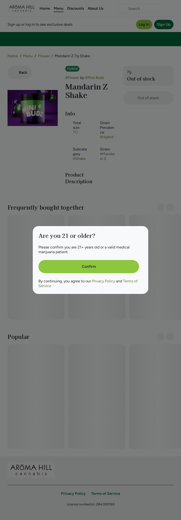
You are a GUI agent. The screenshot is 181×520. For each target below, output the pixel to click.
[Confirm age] (88, 266)
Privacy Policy (103, 281)
